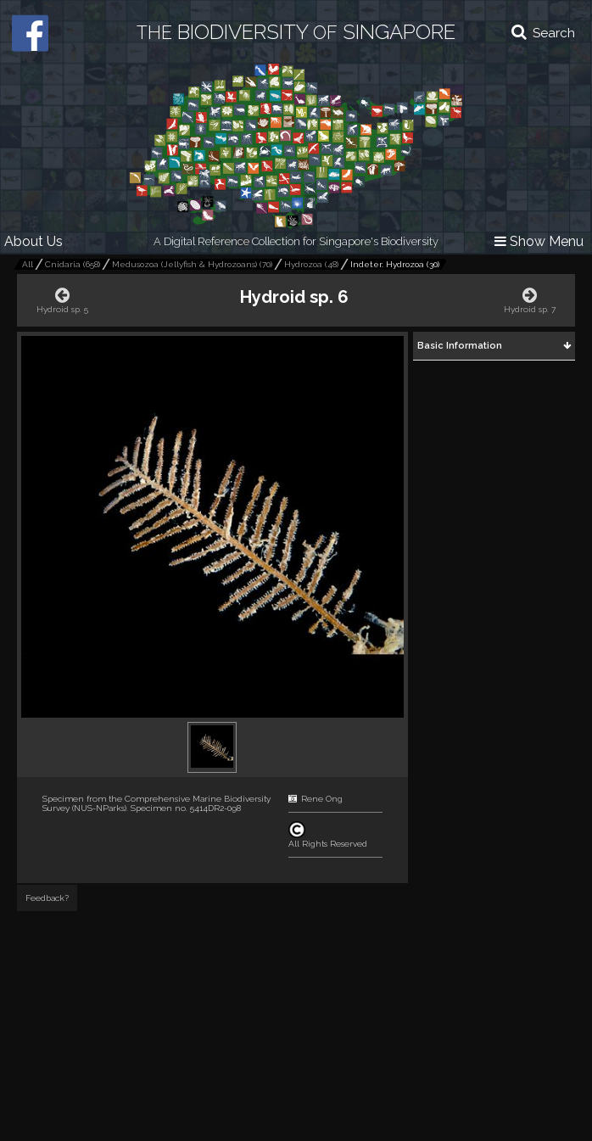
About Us (33, 241)
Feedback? (47, 898)
